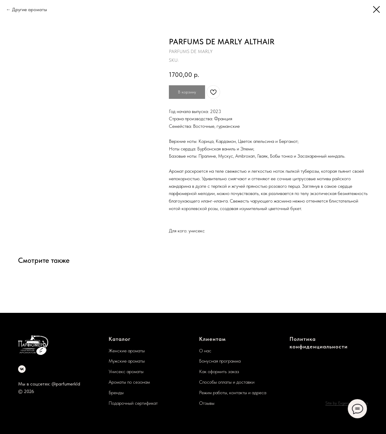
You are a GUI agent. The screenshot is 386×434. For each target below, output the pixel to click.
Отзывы (206, 403)
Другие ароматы (29, 9)
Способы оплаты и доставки (227, 382)
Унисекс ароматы (126, 371)
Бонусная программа (220, 361)
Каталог (120, 339)
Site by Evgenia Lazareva (346, 403)
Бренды (116, 392)
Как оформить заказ (219, 371)
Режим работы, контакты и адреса (232, 392)
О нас (205, 351)
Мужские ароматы (127, 361)
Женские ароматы (127, 351)
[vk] (22, 369)
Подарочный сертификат (133, 403)
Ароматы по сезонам (129, 382)
